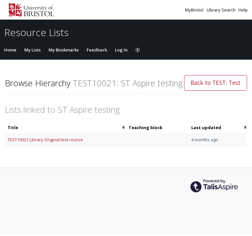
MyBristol (194, 10)
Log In (121, 50)
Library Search (222, 10)
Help (243, 10)
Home (10, 50)
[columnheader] (65, 128)
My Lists (32, 50)
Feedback (97, 50)
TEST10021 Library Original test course (45, 140)
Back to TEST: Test (216, 83)
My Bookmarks (64, 50)
